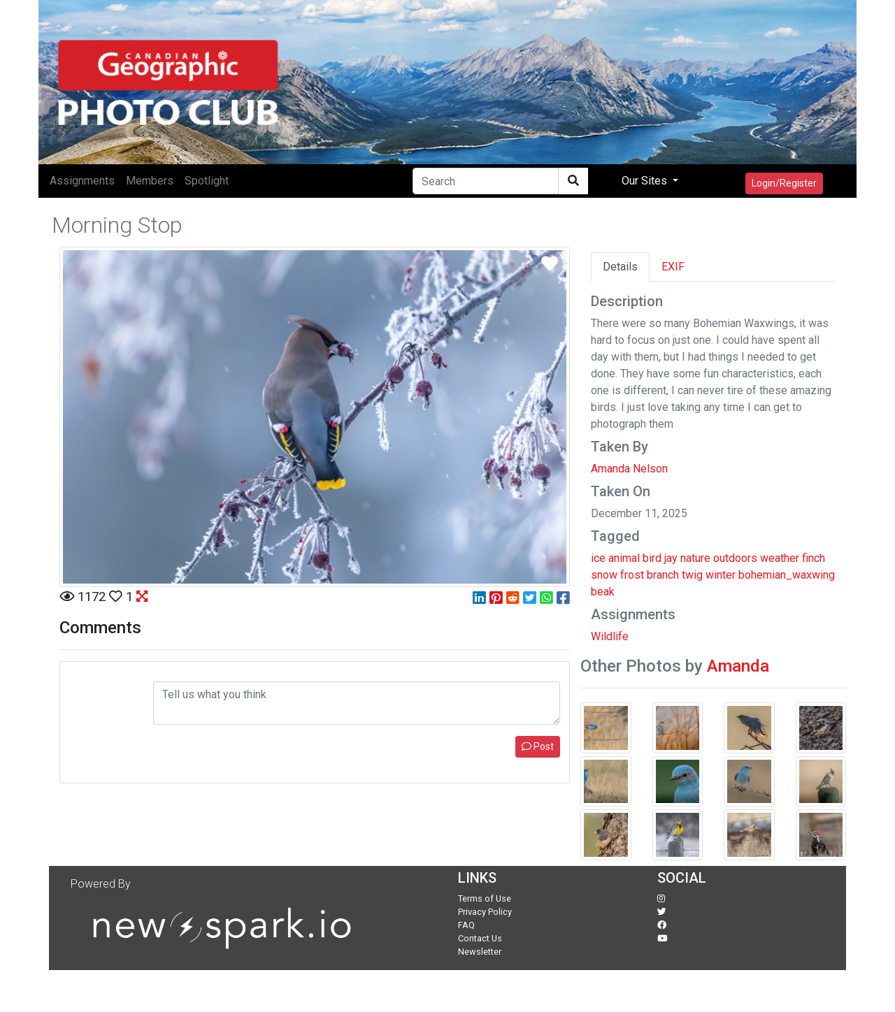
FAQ (466, 925)
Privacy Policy (485, 911)
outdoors (735, 558)
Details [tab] (620, 266)
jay (671, 558)
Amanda (738, 666)
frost (632, 574)
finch (813, 558)
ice (598, 558)
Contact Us (480, 938)
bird (652, 558)
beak (603, 591)
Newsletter (479, 951)
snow (604, 574)
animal (624, 558)
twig (692, 574)
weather (779, 558)
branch (663, 574)
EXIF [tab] (673, 266)
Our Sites (646, 180)
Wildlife (610, 636)
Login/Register (784, 183)
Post (538, 746)
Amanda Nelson (629, 468)
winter (721, 574)
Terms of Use (484, 898)
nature (695, 558)
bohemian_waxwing (786, 574)
